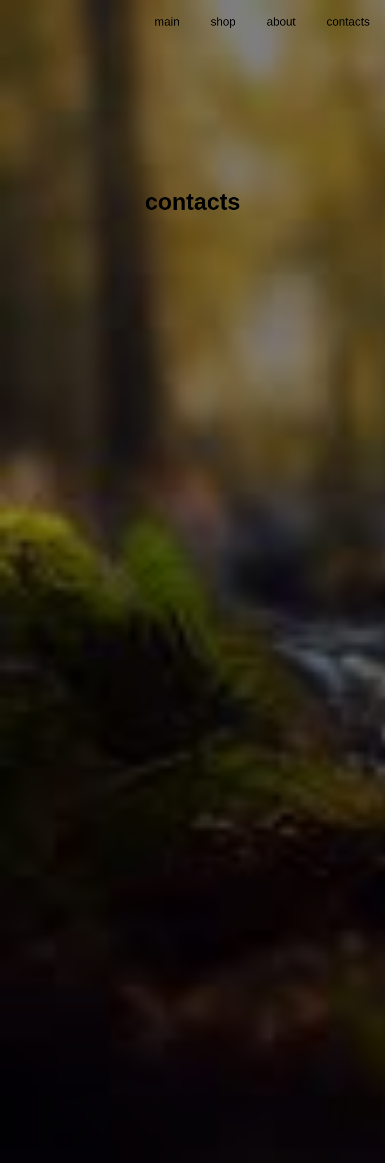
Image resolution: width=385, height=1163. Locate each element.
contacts (348, 21)
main (167, 21)
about (281, 21)
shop (223, 21)
